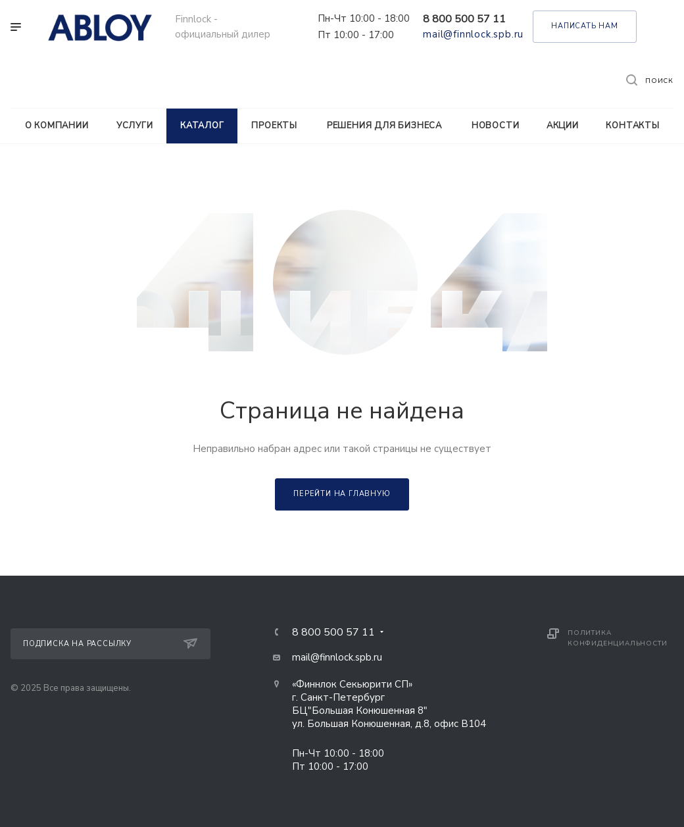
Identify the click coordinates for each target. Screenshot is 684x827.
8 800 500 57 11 (464, 19)
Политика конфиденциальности (617, 638)
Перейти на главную (341, 494)
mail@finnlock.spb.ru (473, 34)
